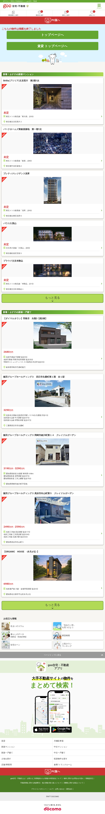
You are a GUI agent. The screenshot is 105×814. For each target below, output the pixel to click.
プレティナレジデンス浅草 (16, 173)
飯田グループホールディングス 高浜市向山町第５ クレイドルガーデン (38, 493)
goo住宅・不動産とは (17, 778)
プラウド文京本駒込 (13, 261)
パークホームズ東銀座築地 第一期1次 (22, 129)
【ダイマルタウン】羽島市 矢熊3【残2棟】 (25, 318)
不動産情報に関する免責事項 (30, 783)
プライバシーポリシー (38, 789)
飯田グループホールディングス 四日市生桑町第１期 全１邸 (34, 377)
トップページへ (52, 35)
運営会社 (69, 789)
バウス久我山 (9, 223)
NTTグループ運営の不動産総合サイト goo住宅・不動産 (20, 1)
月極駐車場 (58, 741)
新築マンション (8, 747)
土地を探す (6, 759)
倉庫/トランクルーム (63, 764)
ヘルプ (50, 789)
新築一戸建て (7, 753)
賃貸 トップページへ (52, 46)
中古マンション (60, 747)
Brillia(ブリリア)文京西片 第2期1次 (21, 80)
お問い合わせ (59, 789)
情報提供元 (89, 778)
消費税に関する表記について (73, 783)
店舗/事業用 (6, 764)
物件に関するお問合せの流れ (73, 778)
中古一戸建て (59, 753)
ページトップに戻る (52, 655)
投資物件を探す (60, 759)
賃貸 (3, 741)
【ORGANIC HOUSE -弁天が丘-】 (21, 551)
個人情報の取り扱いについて (52, 783)
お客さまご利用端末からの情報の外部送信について (44, 778)
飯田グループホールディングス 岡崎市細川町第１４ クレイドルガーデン (39, 435)
